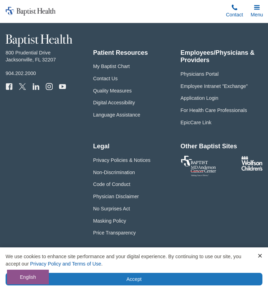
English (28, 277)
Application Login (199, 98)
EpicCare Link (195, 122)
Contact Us (105, 78)
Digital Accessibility (114, 102)
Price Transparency (114, 233)
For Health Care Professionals (213, 110)
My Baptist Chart (111, 66)
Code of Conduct (112, 184)
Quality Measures (112, 91)
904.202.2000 (21, 73)
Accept (133, 279)
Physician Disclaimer (116, 196)
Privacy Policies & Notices (121, 160)
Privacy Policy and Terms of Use (65, 264)
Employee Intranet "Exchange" (214, 86)
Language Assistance (116, 115)
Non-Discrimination (114, 172)
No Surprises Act (111, 208)
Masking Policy (109, 221)
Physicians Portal (199, 74)
